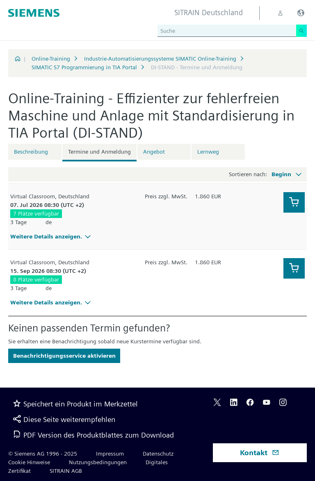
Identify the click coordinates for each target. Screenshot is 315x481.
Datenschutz (158, 453)
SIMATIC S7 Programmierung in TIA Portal (84, 67)
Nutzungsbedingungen (98, 462)
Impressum (110, 453)
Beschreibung (31, 151)
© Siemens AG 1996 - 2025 (42, 453)
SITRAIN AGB (66, 470)
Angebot (154, 151)
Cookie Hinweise (29, 462)
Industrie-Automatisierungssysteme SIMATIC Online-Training (160, 58)
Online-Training (51, 58)
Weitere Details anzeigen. (51, 236)
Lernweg (208, 151)
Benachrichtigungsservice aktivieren (64, 355)
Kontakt (259, 452)
